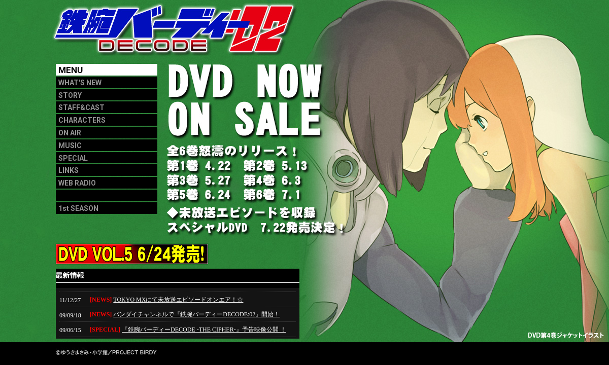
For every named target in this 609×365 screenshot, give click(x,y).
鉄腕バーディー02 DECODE (177, 33)
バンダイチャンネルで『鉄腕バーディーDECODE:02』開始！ (196, 314)
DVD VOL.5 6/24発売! (106, 254)
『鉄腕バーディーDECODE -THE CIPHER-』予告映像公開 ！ (204, 329)
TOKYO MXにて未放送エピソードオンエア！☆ (178, 299)
